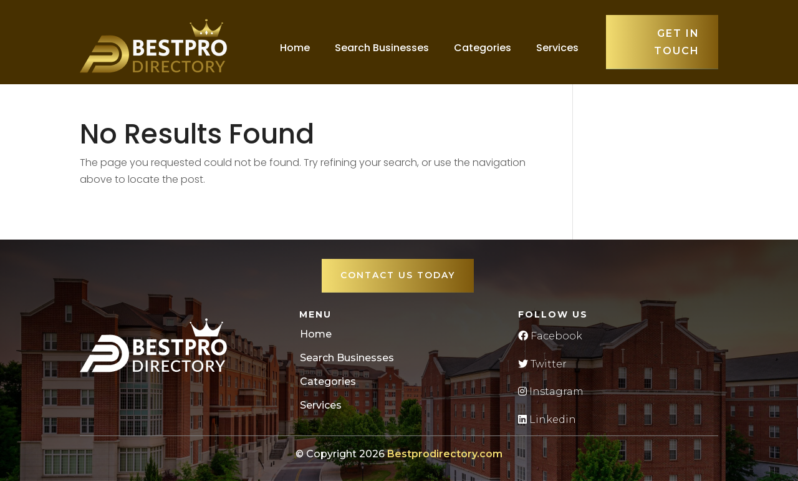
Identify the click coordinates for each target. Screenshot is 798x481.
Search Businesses (382, 48)
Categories (482, 48)
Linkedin (547, 419)
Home (295, 48)
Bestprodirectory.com (444, 454)
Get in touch (676, 41)
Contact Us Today (397, 275)
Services (557, 48)
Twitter (542, 364)
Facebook (550, 336)
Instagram (551, 391)
